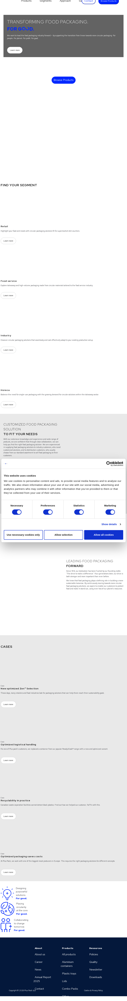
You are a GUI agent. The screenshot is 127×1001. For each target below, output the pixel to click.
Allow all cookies (104, 534)
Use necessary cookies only (23, 534)
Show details (109, 524)
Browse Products (64, 80)
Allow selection (63, 534)
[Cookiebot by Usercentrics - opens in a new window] (108, 463)
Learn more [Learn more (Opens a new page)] (15, 50)
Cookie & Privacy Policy (93, 990)
